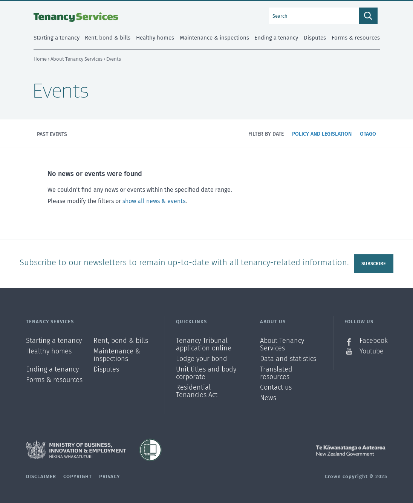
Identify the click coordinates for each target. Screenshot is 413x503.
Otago (369, 138)
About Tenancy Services (77, 59)
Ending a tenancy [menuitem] (276, 37)
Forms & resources (54, 380)
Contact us (276, 387)
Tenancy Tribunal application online (203, 344)
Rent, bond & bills (120, 341)
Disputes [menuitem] (315, 37)
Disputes (106, 369)
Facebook (373, 341)
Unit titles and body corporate (206, 373)
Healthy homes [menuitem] (155, 37)
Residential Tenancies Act (196, 391)
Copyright (77, 476)
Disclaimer (41, 476)
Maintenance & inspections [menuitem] (214, 37)
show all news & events (153, 201)
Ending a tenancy (52, 369)
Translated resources (276, 373)
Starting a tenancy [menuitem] (57, 37)
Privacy (109, 476)
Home (40, 59)
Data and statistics (288, 359)
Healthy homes (49, 351)
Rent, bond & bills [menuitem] (107, 37)
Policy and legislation (322, 138)
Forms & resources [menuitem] (356, 37)
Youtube (371, 351)
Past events (52, 134)
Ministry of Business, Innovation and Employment (76, 450)
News (268, 398)
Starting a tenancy (54, 341)
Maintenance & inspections (116, 355)
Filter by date (266, 134)
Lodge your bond (201, 359)
